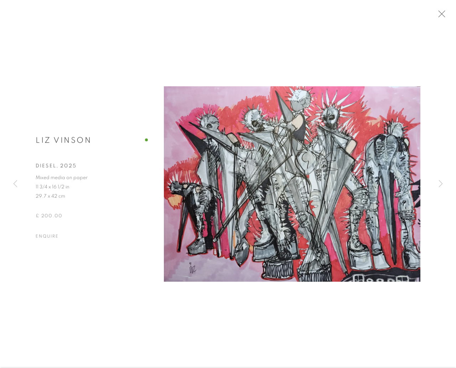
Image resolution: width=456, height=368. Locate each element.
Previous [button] (15, 184)
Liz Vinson (64, 143)
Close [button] (440, 16)
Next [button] (440, 184)
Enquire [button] (47, 238)
